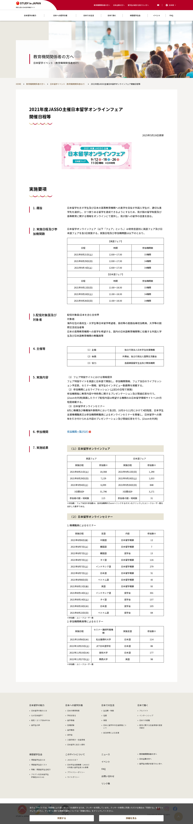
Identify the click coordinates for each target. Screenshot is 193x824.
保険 (105, 720)
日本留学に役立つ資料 (76, 744)
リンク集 (105, 783)
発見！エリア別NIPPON (40, 720)
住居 (105, 715)
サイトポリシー (73, 777)
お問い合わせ (107, 776)
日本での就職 (144, 720)
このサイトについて (75, 754)
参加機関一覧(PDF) (79, 431)
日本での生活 (107, 705)
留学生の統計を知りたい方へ (138, 5)
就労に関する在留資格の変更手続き (150, 726)
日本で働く (142, 705)
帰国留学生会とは (38, 760)
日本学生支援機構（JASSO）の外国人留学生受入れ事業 (79, 766)
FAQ (103, 768)
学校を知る (71, 715)
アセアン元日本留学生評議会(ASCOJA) (40, 775)
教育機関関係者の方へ (102, 5)
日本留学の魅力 (37, 705)
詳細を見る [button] (131, 818)
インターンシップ (146, 715)
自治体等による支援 (111, 732)
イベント (105, 761)
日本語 (171, 5)
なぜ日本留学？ (37, 715)
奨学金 (69, 735)
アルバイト (143, 710)
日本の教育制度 (73, 710)
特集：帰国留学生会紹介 (41, 769)
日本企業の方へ (119, 5)
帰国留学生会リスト (39, 764)
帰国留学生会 (35, 754)
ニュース (105, 754)
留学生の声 (35, 725)
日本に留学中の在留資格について (114, 726)
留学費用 (70, 730)
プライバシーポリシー (76, 772)
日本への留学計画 (74, 705)
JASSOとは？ (72, 760)
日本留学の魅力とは (39, 710)
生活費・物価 (108, 710)
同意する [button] (61, 818)
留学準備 (70, 720)
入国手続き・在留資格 (76, 739)
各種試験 (70, 725)
